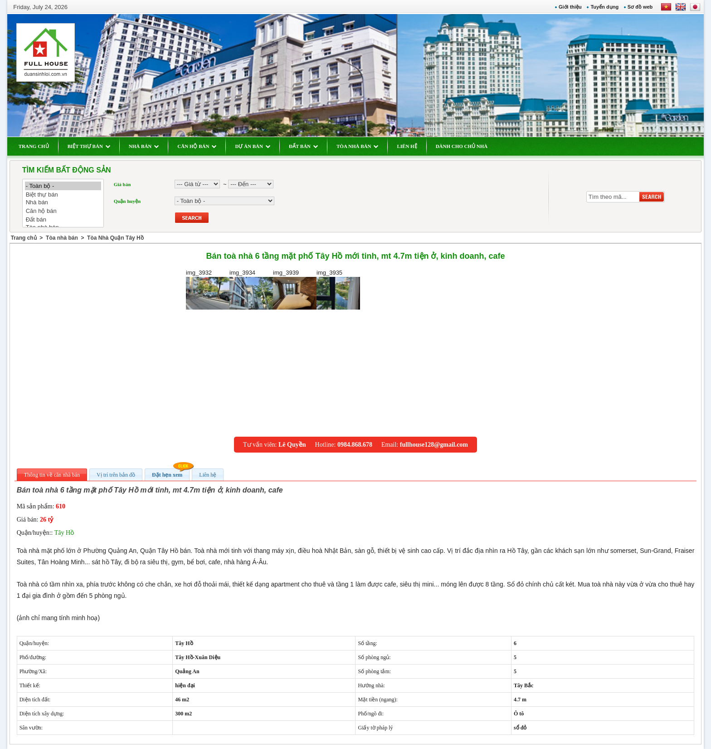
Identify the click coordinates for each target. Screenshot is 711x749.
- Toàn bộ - (63, 186)
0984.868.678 (354, 444)
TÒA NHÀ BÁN (357, 146)
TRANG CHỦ (34, 146)
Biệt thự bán (63, 194)
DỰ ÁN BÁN (252, 146)
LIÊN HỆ (407, 146)
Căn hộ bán (63, 211)
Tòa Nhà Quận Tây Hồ (115, 238)
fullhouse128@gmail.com (434, 444)
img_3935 (338, 289)
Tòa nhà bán (62, 238)
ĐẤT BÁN (303, 146)
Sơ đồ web (640, 7)
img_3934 (251, 289)
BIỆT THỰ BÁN (89, 146)
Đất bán (63, 219)
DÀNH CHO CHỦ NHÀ (462, 146)
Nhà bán (63, 203)
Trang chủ (24, 238)
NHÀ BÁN (144, 146)
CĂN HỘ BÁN (196, 146)
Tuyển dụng (604, 7)
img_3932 (207, 289)
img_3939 (295, 289)
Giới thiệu (570, 7)
